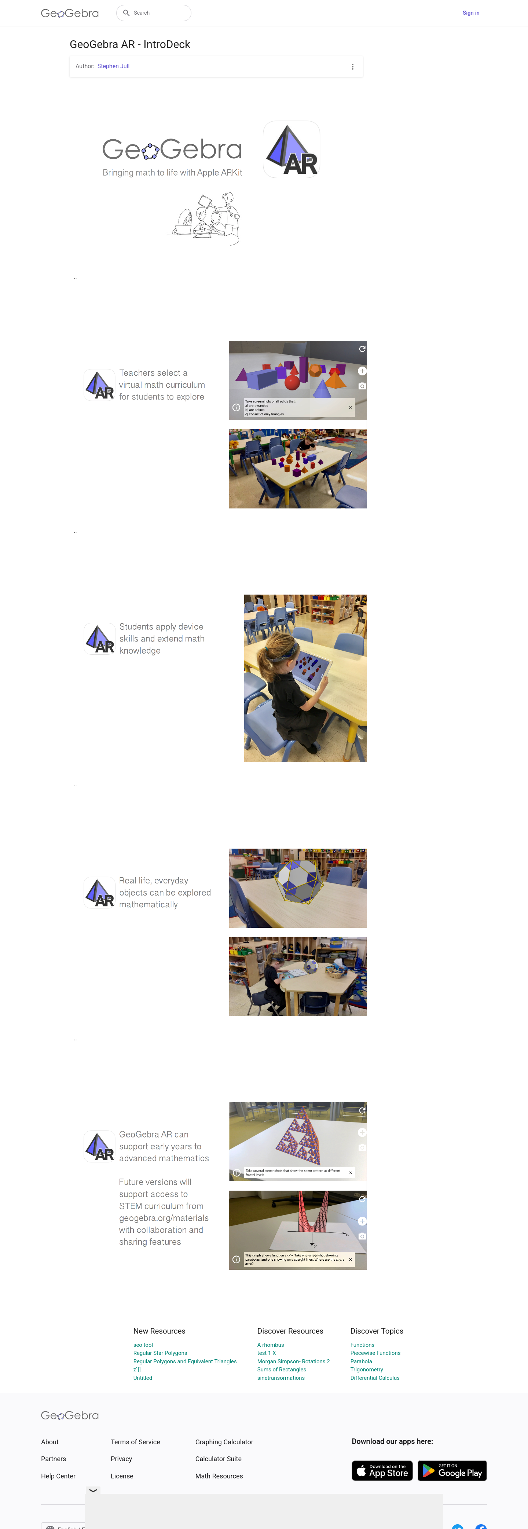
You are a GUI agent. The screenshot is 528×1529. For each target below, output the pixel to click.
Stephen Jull (114, 66)
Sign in (471, 13)
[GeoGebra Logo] (70, 13)
